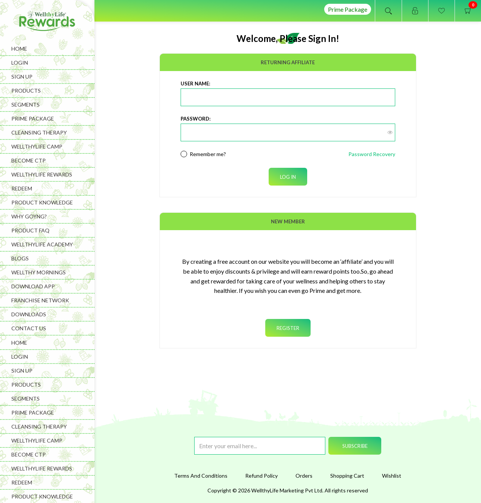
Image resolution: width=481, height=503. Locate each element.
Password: (195, 119)
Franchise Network (40, 300)
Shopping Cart (347, 475)
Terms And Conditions (200, 475)
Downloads (28, 314)
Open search (388, 11)
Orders (303, 475)
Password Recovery (371, 154)
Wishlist (391, 475)
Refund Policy (261, 475)
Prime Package (347, 9)
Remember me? (208, 154)
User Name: (195, 83)
